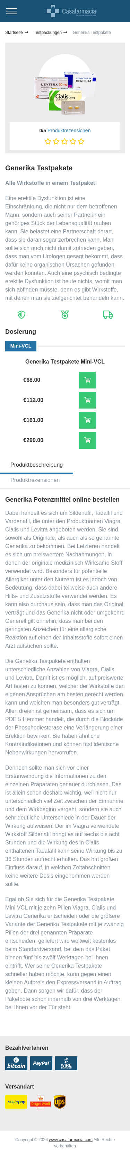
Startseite (17, 32)
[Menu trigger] (11, 11)
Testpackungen (51, 32)
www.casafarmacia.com (71, 1139)
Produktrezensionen (69, 130)
